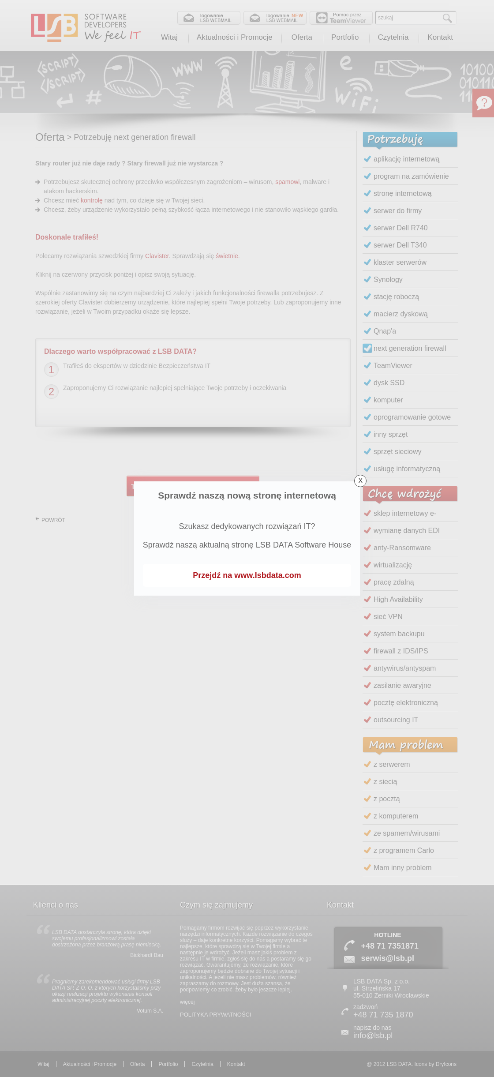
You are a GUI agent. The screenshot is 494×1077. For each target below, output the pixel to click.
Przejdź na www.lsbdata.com (247, 575)
